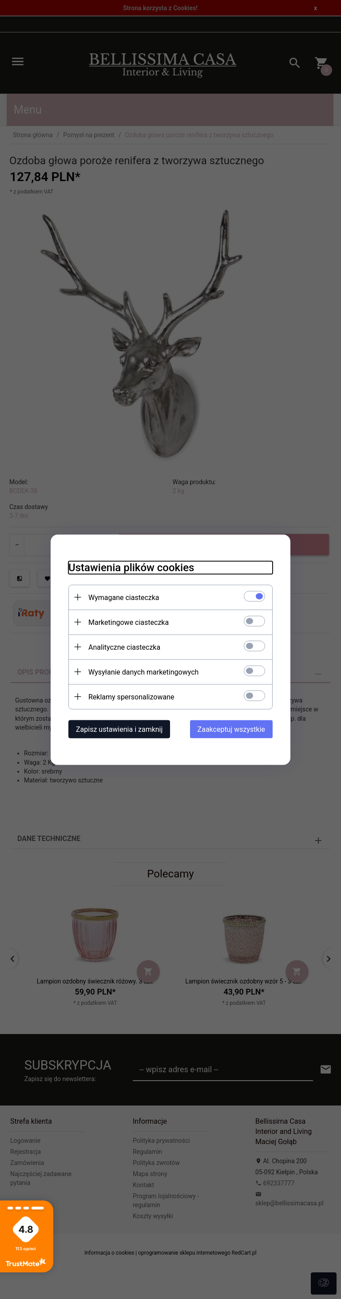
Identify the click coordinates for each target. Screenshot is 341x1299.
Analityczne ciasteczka (124, 647)
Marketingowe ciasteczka (128, 622)
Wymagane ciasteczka (123, 597)
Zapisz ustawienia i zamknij (119, 729)
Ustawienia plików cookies (131, 567)
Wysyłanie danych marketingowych (143, 671)
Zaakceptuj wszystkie (231, 729)
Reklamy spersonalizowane (131, 696)
